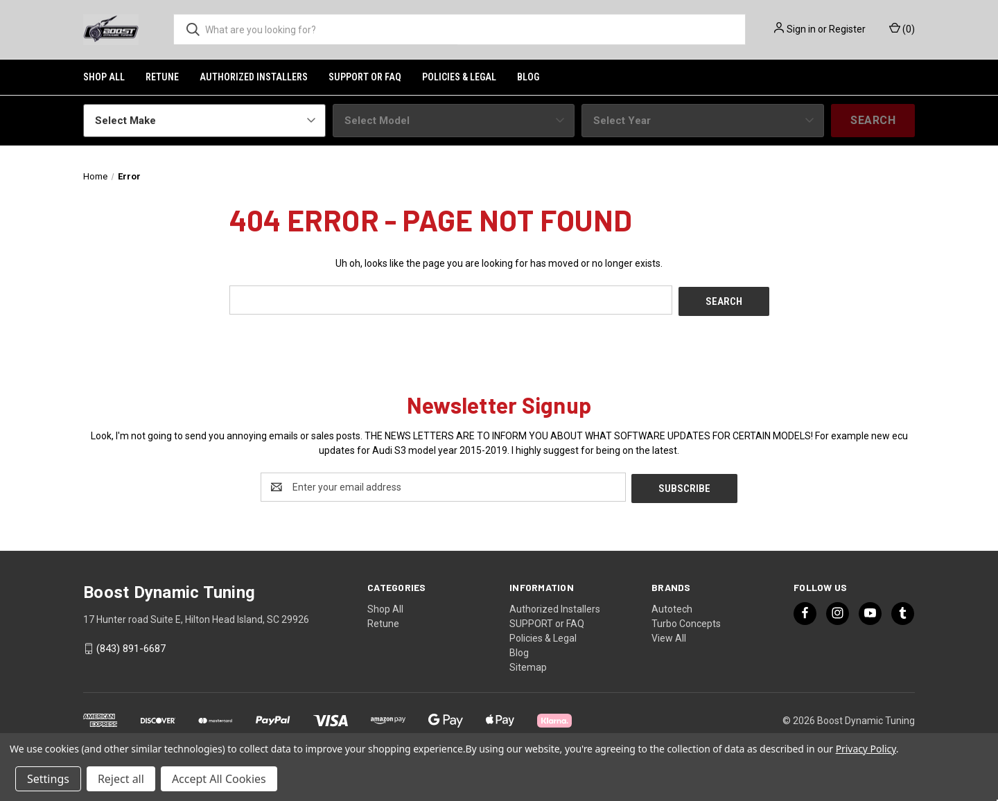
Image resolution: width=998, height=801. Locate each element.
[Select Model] (454, 120)
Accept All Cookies (219, 778)
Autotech (671, 605)
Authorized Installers (254, 76)
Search (872, 120)
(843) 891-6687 (131, 646)
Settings (48, 778)
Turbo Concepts (686, 620)
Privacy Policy (866, 748)
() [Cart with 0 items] (902, 28)
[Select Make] (204, 120)
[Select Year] (702, 120)
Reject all (121, 778)
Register (847, 29)
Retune (162, 76)
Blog (528, 76)
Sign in (801, 29)
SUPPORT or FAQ (365, 76)
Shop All (104, 76)
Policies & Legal (459, 76)
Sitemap (528, 663)
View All (668, 634)
